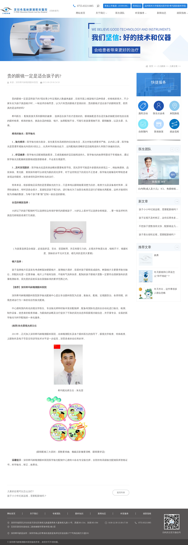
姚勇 (156, 255)
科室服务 (139, 13)
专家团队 (56, 514)
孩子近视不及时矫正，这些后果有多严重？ (158, 218)
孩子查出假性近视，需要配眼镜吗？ (157, 234)
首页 (151, 66)
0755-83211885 (85, 6)
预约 (173, 175)
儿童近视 (173, 66)
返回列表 (121, 492)
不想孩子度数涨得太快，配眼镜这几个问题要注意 (158, 226)
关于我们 (100, 13)
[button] (172, 149)
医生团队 (120, 13)
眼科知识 (79, 514)
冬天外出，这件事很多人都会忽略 (165, 291)
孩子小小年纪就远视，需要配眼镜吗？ (27, 496)
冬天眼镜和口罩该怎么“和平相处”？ (164, 274)
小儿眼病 (161, 66)
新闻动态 (161, 13)
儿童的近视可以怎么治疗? (20, 491)
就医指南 (181, 13)
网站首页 (80, 13)
